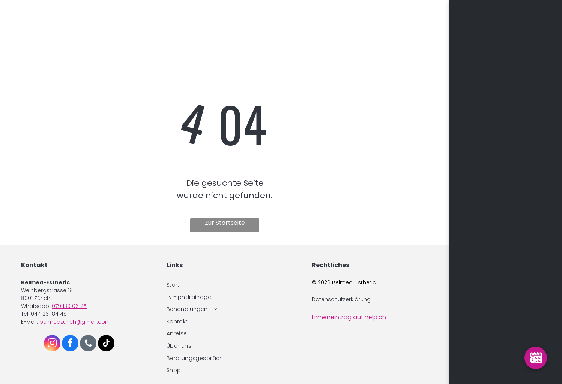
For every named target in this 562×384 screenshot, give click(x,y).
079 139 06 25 (69, 306)
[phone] (88, 344)
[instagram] (52, 344)
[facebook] (70, 344)
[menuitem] (225, 285)
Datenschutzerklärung (341, 299)
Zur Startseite (225, 222)
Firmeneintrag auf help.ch (349, 317)
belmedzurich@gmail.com (75, 322)
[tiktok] (106, 344)
